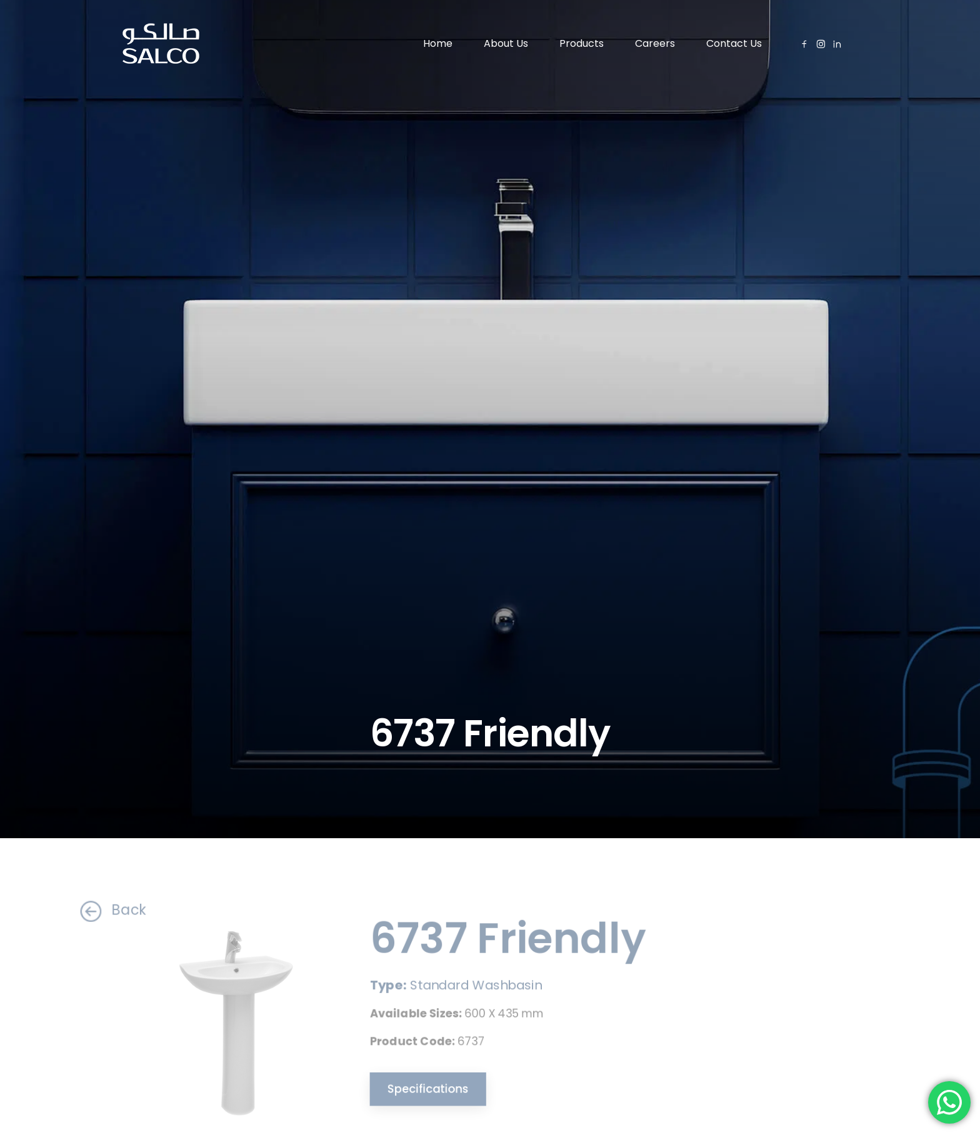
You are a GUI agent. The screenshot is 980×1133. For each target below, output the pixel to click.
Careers (655, 43)
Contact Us (734, 43)
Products (581, 43)
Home (437, 43)
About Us (506, 43)
